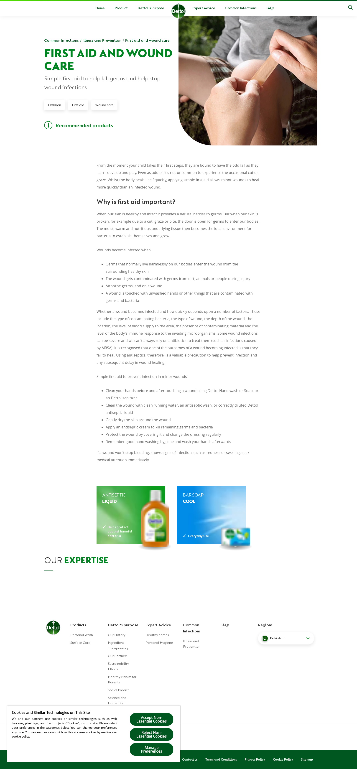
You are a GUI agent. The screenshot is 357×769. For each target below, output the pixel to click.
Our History (116, 635)
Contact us (189, 759)
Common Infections (240, 8)
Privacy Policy (255, 759)
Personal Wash (81, 635)
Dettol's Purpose (151, 8)
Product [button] (121, 8)
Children (54, 105)
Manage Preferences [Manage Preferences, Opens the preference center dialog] (151, 749)
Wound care (104, 105)
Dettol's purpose (123, 625)
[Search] (350, 8)
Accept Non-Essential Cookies (151, 719)
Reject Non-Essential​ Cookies (151, 734)
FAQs (270, 8)
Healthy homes (157, 635)
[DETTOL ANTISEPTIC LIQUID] (131, 515)
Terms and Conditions (221, 759)
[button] (286, 638)
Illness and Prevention (102, 40)
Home (100, 8)
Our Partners (118, 656)
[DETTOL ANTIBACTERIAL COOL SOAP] (211, 515)
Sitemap (307, 759)
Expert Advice (203, 8)
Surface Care (80, 643)
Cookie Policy (283, 759)
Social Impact (118, 690)
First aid (78, 105)
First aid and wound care (147, 40)
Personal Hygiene (159, 643)
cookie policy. (21, 736)
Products (78, 625)
